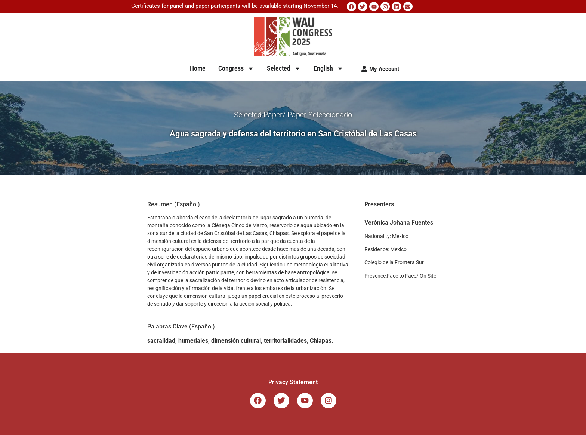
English (328, 68)
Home (198, 68)
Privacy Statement (293, 382)
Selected (284, 68)
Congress (236, 68)
